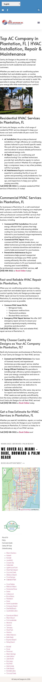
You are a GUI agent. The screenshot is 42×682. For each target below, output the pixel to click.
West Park (9, 630)
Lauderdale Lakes (11, 611)
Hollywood (9, 594)
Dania (8, 591)
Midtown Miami (11, 587)
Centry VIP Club (7, 546)
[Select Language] (11, 4)
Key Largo (9, 661)
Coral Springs (10, 577)
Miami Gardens (11, 553)
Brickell (8, 647)
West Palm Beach (12, 570)
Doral (8, 649)
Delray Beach (10, 642)
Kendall (8, 558)
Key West (9, 663)
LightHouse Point (11, 567)
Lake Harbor (10, 656)
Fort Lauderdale (11, 620)
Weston (8, 632)
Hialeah (8, 555)
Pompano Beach (11, 606)
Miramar (9, 623)
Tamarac (9, 627)
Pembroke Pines (11, 589)
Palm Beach (10, 668)
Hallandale (9, 565)
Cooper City (10, 563)
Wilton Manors (11, 635)
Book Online (21, 270)
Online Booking (7, 548)
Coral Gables (10, 584)
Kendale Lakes (11, 671)
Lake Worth (10, 659)
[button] (38, 10)
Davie (8, 601)
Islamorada (10, 666)
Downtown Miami (12, 615)
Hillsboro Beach (11, 575)
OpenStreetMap (25, 509)
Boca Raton (10, 596)
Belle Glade (9, 637)
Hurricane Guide (7, 543)
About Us (5, 537)
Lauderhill (9, 560)
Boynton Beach (11, 640)
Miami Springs (11, 654)
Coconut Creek (11, 572)
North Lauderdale (11, 603)
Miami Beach (10, 618)
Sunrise (8, 625)
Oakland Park (11, 580)
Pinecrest (9, 651)
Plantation (9, 599)
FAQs (4, 540)
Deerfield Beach (11, 608)
